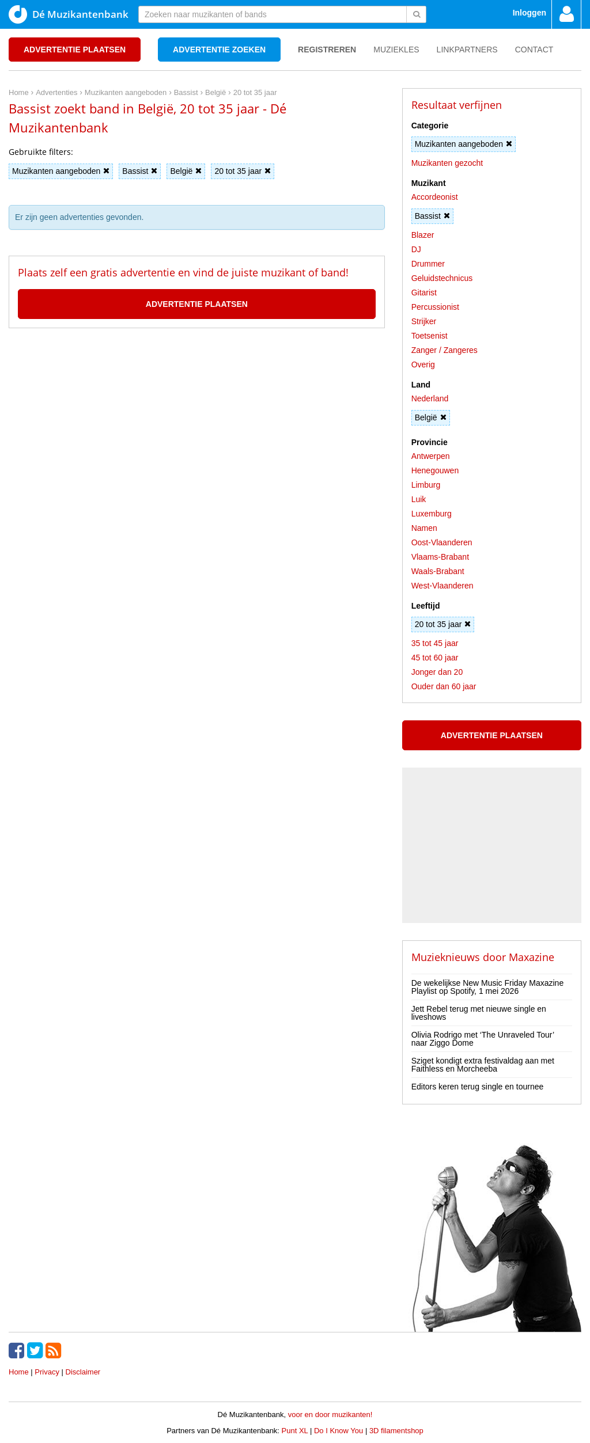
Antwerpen (430, 456)
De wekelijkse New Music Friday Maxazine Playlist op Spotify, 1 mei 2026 (487, 987)
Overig (423, 364)
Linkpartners (467, 49)
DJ (416, 249)
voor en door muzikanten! (330, 1414)
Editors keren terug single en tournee (477, 1086)
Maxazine (531, 957)
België (186, 171)
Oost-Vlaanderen (441, 542)
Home (19, 1372)
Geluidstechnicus (442, 278)
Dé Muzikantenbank (68, 14)
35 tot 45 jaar (435, 643)
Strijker (424, 321)
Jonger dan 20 (437, 672)
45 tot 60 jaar (435, 657)
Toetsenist (429, 335)
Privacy (47, 1372)
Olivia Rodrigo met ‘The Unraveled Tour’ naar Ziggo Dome (482, 1038)
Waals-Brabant (437, 571)
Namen (424, 528)
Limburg (426, 484)
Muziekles (396, 49)
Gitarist (424, 292)
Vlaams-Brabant (440, 556)
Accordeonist (434, 197)
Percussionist (435, 307)
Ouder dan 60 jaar (443, 686)
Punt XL (295, 1430)
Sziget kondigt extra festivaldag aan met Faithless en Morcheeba (482, 1064)
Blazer (422, 235)
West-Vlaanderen (442, 585)
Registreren (327, 49)
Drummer (428, 263)
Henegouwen (435, 470)
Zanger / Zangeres (444, 350)
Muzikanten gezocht (447, 163)
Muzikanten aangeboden (60, 171)
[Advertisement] (196, 380)
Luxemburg (431, 513)
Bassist (139, 171)
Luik (418, 499)
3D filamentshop (396, 1430)
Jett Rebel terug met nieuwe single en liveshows (478, 1013)
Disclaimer (83, 1372)
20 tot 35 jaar (242, 171)
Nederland (430, 398)
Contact (534, 49)
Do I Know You (338, 1430)
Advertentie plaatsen (75, 49)
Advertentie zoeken (219, 49)
